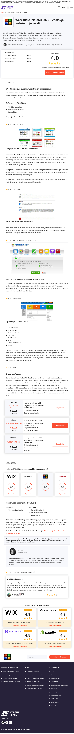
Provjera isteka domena (33, 682)
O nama (53, 672)
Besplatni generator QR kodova (35, 675)
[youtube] (10, 723)
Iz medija (53, 706)
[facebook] (3, 723)
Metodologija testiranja (57, 693)
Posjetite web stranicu (55, 73)
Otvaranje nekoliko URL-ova (34, 689)
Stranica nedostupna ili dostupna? (36, 686)
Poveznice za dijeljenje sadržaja (35, 679)
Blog (52, 675)
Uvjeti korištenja (55, 699)
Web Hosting (6, 675)
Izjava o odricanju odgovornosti (59, 686)
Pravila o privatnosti (56, 696)
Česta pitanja (54, 682)
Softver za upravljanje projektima (11, 682)
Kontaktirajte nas (55, 679)
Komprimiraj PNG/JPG (33, 672)
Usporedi (11, 494)
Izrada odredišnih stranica (10, 679)
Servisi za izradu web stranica (11, 672)
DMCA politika (55, 703)
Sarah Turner (19, 45)
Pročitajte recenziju (19, 626)
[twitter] (6, 723)
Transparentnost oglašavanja (52, 2)
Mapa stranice (55, 689)
